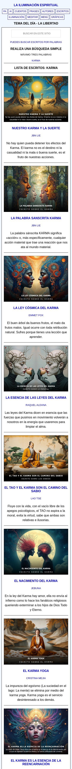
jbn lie (36, 135)
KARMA (36, 60)
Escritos (63, 11)
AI (10, 11)
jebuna (36, 588)
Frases (34, 11)
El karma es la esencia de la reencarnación (36, 762)
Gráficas (57, 17)
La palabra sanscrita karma (36, 218)
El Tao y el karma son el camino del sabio (36, 489)
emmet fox (36, 315)
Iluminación (16, 17)
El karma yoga (36, 670)
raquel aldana (36, 405)
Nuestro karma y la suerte (36, 128)
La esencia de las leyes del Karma (36, 397)
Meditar (32, 17)
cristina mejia (36, 678)
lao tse (36, 498)
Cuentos (20, 11)
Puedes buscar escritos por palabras (36, 42)
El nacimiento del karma (36, 581)
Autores (47, 11)
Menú (44, 17)
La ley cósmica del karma (36, 308)
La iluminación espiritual (36, 5)
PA (4, 11)
